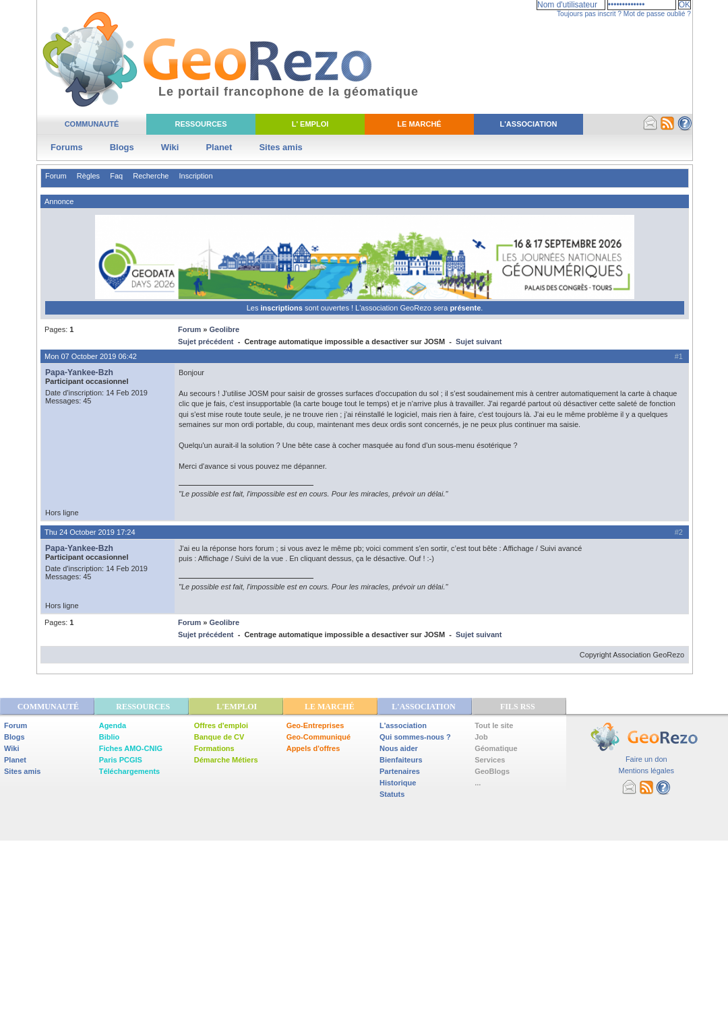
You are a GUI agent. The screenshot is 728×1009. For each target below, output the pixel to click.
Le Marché (419, 124)
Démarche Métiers (226, 760)
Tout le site (494, 725)
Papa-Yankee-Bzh (79, 372)
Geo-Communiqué (318, 737)
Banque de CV (219, 737)
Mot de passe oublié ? (657, 14)
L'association (403, 725)
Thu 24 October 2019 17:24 (89, 532)
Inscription (195, 176)
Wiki (170, 147)
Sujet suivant (479, 341)
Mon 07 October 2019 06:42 (90, 356)
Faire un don (646, 759)
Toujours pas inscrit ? (589, 14)
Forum (56, 176)
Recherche (151, 176)
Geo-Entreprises (315, 725)
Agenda (112, 725)
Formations (214, 748)
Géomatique (496, 748)
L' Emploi (310, 124)
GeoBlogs (492, 771)
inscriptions (282, 308)
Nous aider (399, 748)
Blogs (122, 147)
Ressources (200, 124)
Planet (219, 147)
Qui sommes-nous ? (415, 737)
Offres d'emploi (221, 725)
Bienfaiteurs (401, 760)
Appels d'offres (313, 748)
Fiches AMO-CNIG (130, 748)
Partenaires (400, 771)
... (478, 783)
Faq (116, 176)
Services (490, 760)
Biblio (109, 737)
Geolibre (224, 329)
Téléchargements (129, 771)
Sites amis (280, 147)
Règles (88, 176)
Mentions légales (646, 771)
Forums (67, 147)
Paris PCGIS (120, 760)
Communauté (92, 124)
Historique (398, 783)
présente (465, 308)
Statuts (392, 794)
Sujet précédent (206, 341)
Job (481, 737)
